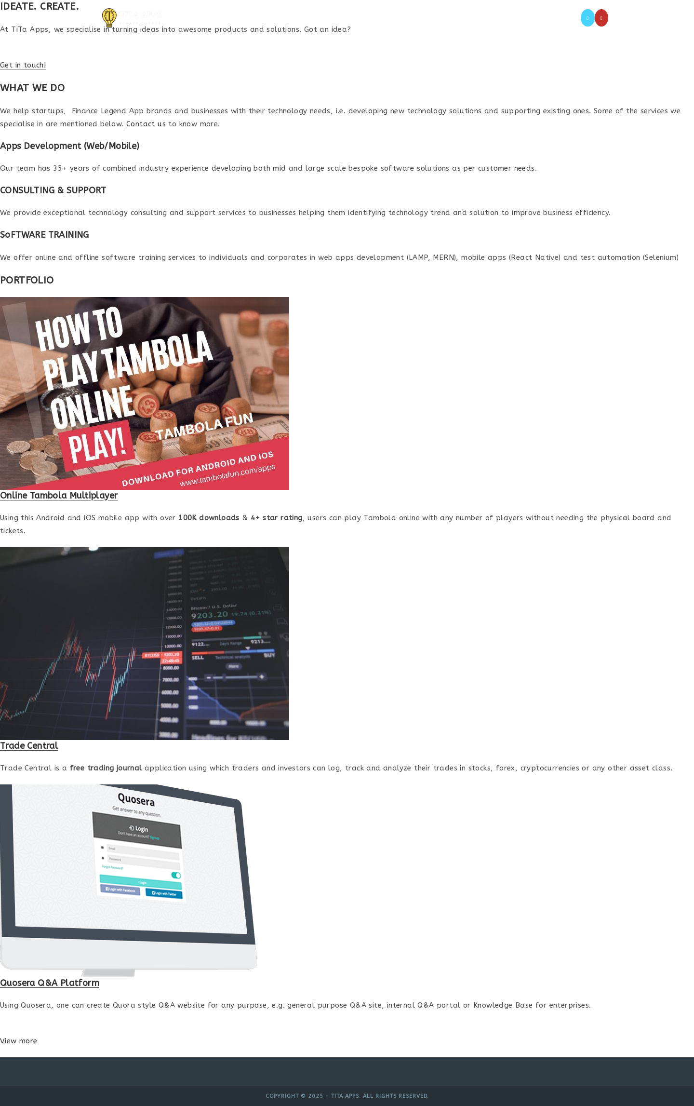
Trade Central (29, 746)
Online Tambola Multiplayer (59, 495)
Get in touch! (23, 65)
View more (19, 1041)
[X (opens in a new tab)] (587, 18)
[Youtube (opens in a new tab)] (601, 18)
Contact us (146, 124)
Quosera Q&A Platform (49, 983)
